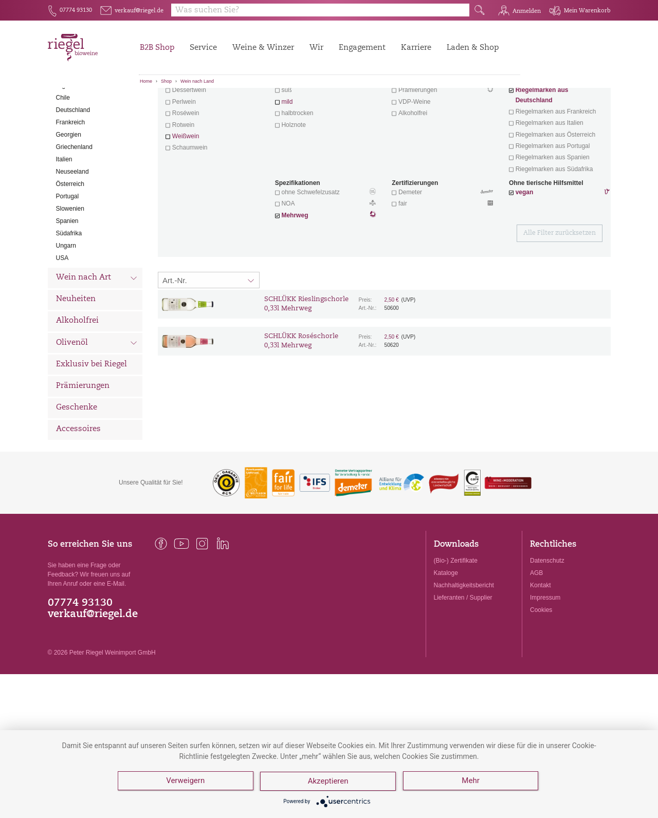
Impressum (545, 654)
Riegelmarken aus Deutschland (542, 151)
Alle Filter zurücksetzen (559, 290)
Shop (166, 81)
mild (287, 158)
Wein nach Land (197, 81)
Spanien (67, 278)
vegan (525, 249)
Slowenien (70, 265)
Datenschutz (547, 617)
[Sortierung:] (209, 337)
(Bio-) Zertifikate (456, 617)
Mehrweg (294, 272)
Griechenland (74, 204)
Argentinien (71, 142)
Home (146, 81)
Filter (386, 105)
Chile (63, 154)
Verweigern (185, 782)
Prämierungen (82, 443)
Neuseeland (72, 228)
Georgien (68, 191)
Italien (64, 216)
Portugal (67, 253)
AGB (536, 630)
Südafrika (69, 290)
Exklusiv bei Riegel (91, 421)
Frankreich (70, 179)
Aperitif (183, 135)
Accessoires (78, 486)
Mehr (471, 782)
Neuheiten (76, 356)
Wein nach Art (97, 336)
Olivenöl (97, 401)
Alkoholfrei (77, 378)
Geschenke (76, 465)
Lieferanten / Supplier (463, 654)
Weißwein (185, 193)
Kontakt (540, 642)
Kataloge (446, 630)
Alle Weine (76, 105)
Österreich (70, 241)
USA (62, 315)
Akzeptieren (328, 782)
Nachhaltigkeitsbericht (464, 642)
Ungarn (66, 302)
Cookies (541, 667)
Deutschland (73, 167)
